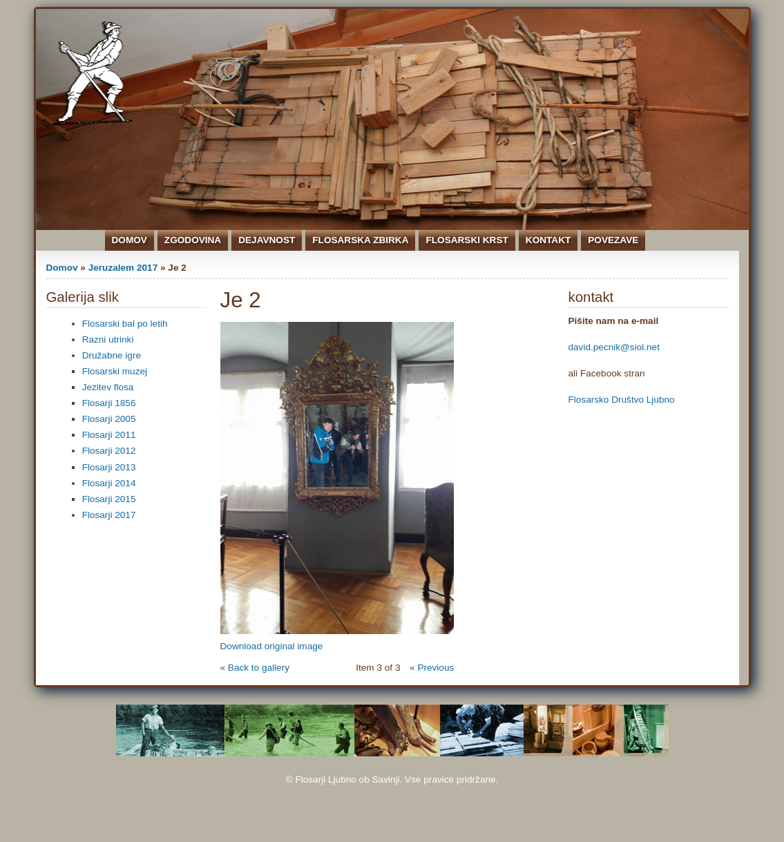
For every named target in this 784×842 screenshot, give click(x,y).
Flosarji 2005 (109, 419)
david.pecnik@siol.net (614, 347)
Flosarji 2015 (109, 499)
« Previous (432, 667)
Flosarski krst (467, 240)
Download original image (271, 646)
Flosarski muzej (114, 371)
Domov (129, 240)
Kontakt (548, 240)
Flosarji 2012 (109, 451)
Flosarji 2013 (109, 467)
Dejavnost (266, 240)
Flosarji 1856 (109, 403)
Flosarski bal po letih (125, 323)
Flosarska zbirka (360, 240)
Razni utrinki (108, 339)
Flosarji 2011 (109, 435)
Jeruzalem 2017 (123, 267)
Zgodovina (192, 240)
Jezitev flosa (108, 387)
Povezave (613, 240)
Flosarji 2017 (109, 515)
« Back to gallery (255, 667)
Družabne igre (111, 355)
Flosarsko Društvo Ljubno (621, 399)
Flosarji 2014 (109, 483)
